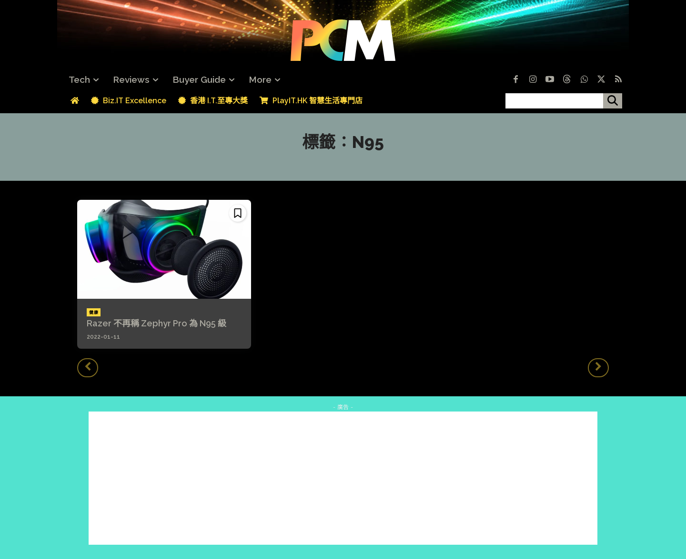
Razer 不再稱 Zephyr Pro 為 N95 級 (156, 323)
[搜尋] (612, 100)
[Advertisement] (343, 478)
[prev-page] (87, 367)
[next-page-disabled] (598, 367)
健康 (93, 312)
